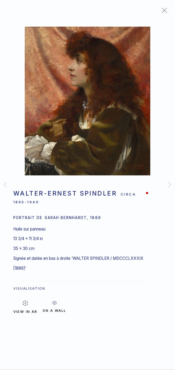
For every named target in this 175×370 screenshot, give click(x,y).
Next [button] (169, 185)
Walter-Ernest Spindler (65, 194)
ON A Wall (54, 296)
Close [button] (163, 12)
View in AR (25, 298)
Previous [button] (5, 185)
